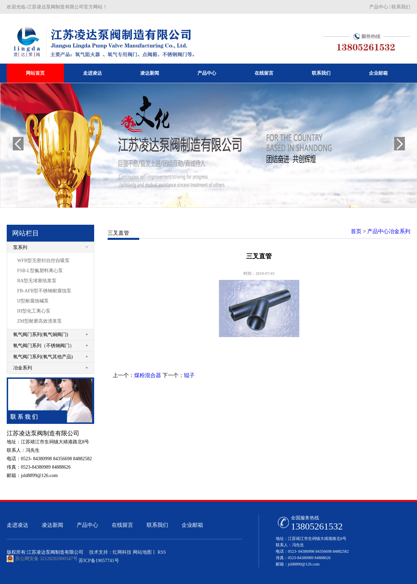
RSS (161, 552)
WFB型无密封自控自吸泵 (43, 260)
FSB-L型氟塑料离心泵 (40, 270)
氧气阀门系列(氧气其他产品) (43, 356)
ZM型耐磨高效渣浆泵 (39, 321)
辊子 (189, 375)
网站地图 (142, 552)
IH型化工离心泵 (33, 311)
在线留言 (264, 73)
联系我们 (400, 6)
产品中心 (378, 6)
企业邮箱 (378, 73)
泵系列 (20, 247)
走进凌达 (92, 73)
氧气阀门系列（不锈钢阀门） (43, 345)
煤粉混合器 (147, 375)
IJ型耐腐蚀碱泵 (33, 300)
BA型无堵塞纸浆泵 (36, 280)
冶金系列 (22, 367)
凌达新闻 (149, 73)
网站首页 (35, 73)
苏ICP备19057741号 (99, 560)
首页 (356, 231)
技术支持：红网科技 (110, 552)
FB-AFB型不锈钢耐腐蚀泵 (44, 290)
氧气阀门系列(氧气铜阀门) (40, 334)
